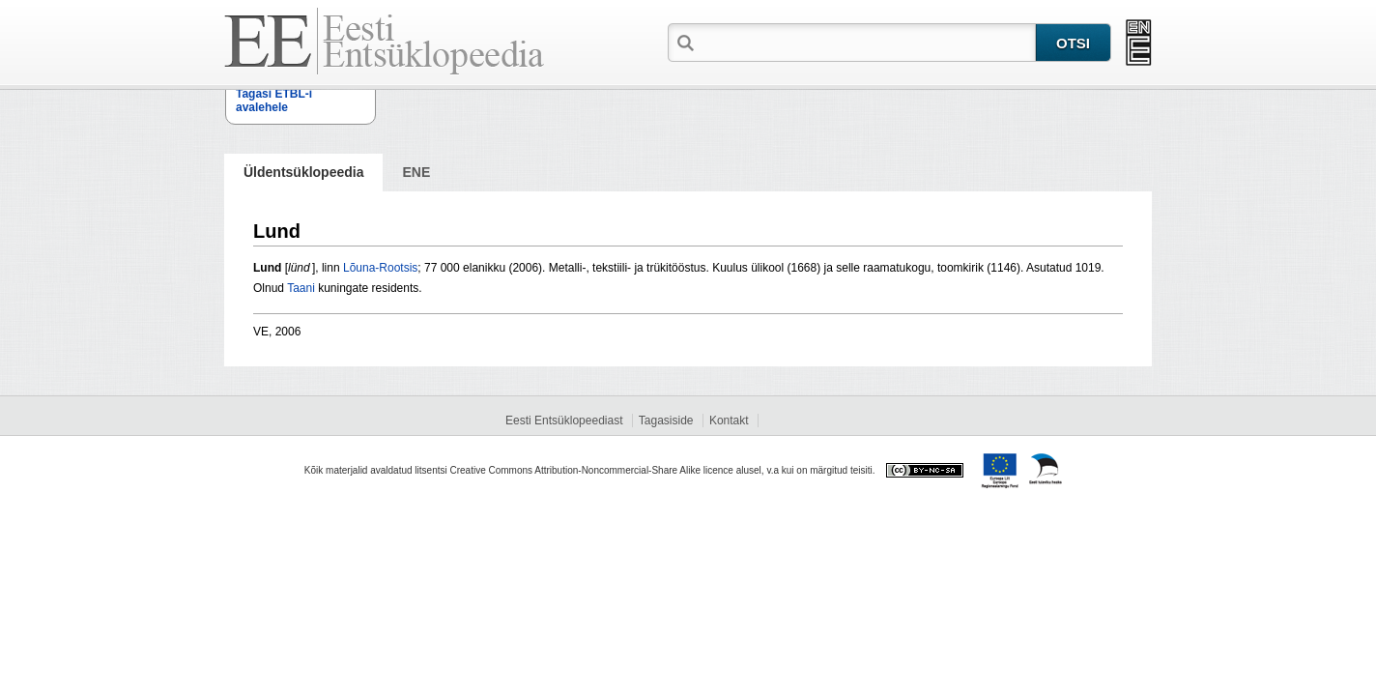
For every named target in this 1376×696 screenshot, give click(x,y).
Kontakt (729, 420)
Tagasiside (666, 420)
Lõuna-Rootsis (380, 268)
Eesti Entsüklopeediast (563, 420)
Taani (301, 288)
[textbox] (867, 41)
